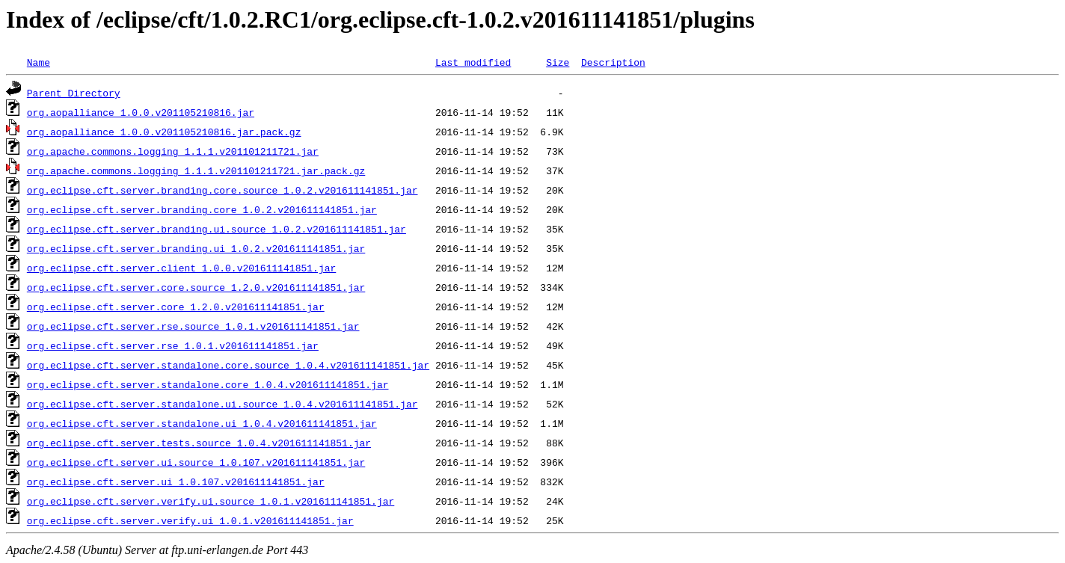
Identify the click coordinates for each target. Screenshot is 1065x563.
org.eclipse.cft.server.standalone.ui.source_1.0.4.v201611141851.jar (222, 403)
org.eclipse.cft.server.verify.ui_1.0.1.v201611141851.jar (190, 520)
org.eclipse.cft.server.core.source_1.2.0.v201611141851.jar (196, 287)
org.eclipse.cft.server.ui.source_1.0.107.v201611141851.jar (196, 462)
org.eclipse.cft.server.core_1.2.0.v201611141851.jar (176, 306)
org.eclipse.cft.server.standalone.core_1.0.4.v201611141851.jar (208, 384)
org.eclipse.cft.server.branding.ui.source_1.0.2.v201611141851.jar (216, 229)
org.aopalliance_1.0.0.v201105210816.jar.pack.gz (164, 131)
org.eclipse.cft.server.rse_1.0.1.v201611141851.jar (173, 345)
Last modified (473, 62)
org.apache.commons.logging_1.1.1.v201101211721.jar (173, 151)
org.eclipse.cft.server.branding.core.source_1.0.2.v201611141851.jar (222, 190)
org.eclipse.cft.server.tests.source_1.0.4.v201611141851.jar (199, 442)
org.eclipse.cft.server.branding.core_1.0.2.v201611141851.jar (202, 209)
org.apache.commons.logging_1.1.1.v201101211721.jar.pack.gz (196, 170)
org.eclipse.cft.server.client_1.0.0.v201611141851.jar (181, 267)
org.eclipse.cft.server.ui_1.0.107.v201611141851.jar (176, 481)
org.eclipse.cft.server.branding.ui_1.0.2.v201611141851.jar (196, 248)
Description (613, 62)
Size (557, 62)
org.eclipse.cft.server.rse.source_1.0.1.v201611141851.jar (193, 326)
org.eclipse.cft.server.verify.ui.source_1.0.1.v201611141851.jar (210, 501)
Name (38, 62)
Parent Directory (73, 92)
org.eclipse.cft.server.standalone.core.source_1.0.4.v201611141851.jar (228, 365)
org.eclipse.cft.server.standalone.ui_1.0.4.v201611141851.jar (202, 423)
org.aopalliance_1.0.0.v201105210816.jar (140, 112)
